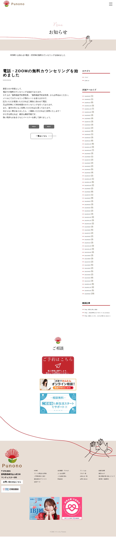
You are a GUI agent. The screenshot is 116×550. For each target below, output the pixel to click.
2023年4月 (89, 205)
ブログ (87, 77)
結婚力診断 (95, 484)
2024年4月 (89, 169)
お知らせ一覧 (80, 492)
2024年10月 (89, 150)
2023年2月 (89, 211)
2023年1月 (89, 214)
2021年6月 (89, 265)
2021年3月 (89, 275)
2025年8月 (89, 118)
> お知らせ (20, 55)
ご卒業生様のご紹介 (37, 492)
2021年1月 (89, 281)
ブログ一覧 (79, 488)
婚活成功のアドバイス (38, 496)
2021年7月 (89, 262)
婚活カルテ (95, 488)
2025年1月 (89, 141)
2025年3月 (89, 134)
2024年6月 (89, 163)
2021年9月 (89, 256)
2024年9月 (89, 154)
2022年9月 (89, 227)
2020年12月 (89, 284)
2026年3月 (89, 96)
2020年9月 (89, 294)
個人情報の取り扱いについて (103, 492)
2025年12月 (89, 106)
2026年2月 (89, 99)
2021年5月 (89, 268)
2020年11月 (89, 287)
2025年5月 (89, 128)
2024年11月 (89, 147)
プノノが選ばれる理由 (38, 488)
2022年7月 (89, 233)
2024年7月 (89, 160)
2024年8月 (89, 157)
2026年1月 (89, 103)
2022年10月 (89, 224)
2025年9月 (89, 115)
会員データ (33, 500)
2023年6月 (89, 198)
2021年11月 (89, 249)
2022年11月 (89, 220)
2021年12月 (89, 246)
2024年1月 (89, 176)
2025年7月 (89, 122)
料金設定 (56, 496)
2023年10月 (89, 185)
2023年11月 (89, 182)
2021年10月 (89, 252)
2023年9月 (89, 189)
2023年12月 (89, 179)
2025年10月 (89, 112)
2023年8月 (89, 192)
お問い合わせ (80, 496)
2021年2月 (89, 278)
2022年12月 (89, 217)
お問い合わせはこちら (12, 495)
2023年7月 (89, 195)
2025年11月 (89, 109)
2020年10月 (89, 291)
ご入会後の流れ (59, 492)
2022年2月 (89, 240)
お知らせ (88, 80)
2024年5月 (89, 166)
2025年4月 (89, 131)
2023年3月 (89, 208)
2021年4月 (89, 271)
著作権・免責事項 (98, 496)
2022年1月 (89, 243)
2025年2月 (89, 138)
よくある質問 (58, 488)
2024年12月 (89, 144)
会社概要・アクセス (61, 484)
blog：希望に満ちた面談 (94, 309)
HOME (13, 55)
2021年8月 (89, 259)
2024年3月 (89, 173)
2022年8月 (89, 230)
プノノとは (79, 484)
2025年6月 (89, 125)
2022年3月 (89, 236)
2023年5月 (89, 201)
